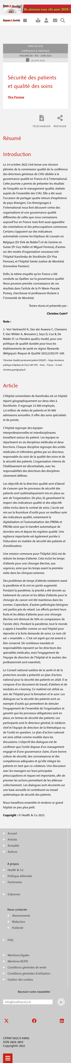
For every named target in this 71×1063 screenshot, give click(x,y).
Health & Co (15, 870)
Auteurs (12, 851)
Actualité (13, 845)
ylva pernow (16, 97)
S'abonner (39, 20)
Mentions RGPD (18, 961)
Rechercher (64, 20)
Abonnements (21, 915)
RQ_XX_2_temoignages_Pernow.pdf (41, 121)
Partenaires (15, 882)
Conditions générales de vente (27, 967)
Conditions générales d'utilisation (29, 973)
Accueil (12, 833)
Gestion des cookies (20, 979)
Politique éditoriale (20, 876)
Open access (35, 46)
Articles (12, 839)
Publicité (17, 928)
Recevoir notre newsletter (34, 992)
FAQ (10, 940)
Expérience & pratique (35, 51)
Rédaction (18, 922)
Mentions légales (18, 955)
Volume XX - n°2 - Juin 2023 (36, 55)
